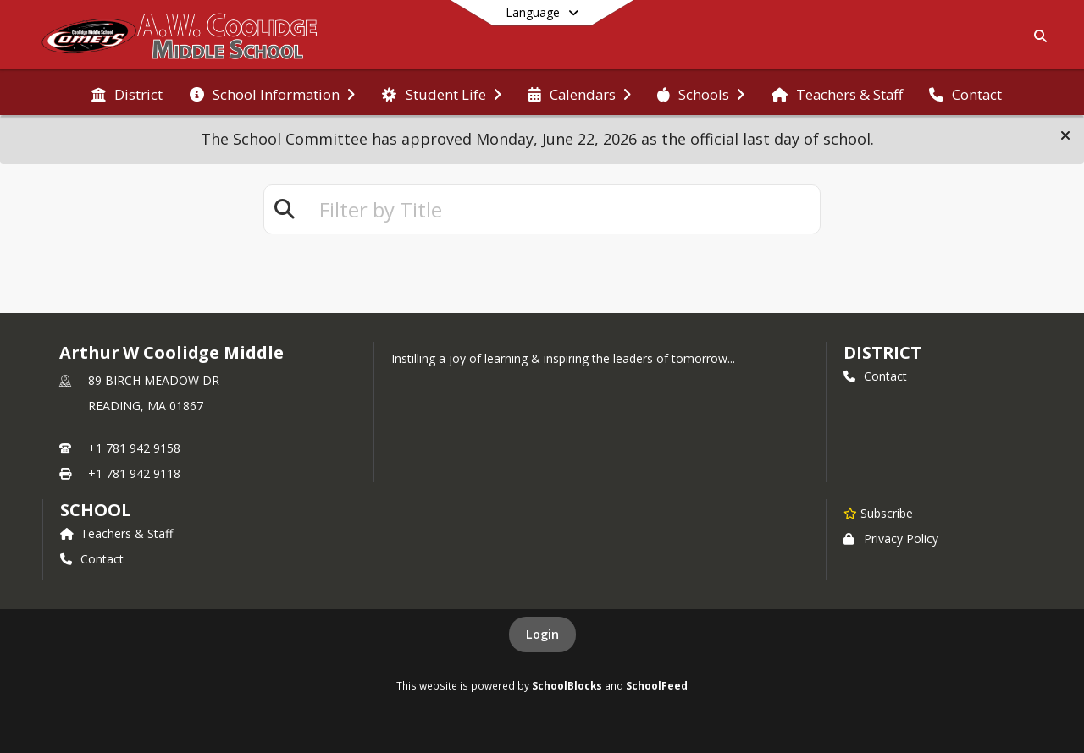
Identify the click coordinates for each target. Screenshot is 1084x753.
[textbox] (562, 209)
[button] (1065, 135)
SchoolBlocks (567, 685)
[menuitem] (127, 93)
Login (542, 634)
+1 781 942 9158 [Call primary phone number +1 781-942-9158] (134, 448)
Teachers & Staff (116, 533)
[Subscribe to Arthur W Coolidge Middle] (878, 512)
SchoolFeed (657, 685)
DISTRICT (882, 352)
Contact (875, 376)
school (95, 509)
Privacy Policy (890, 538)
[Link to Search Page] (1037, 36)
